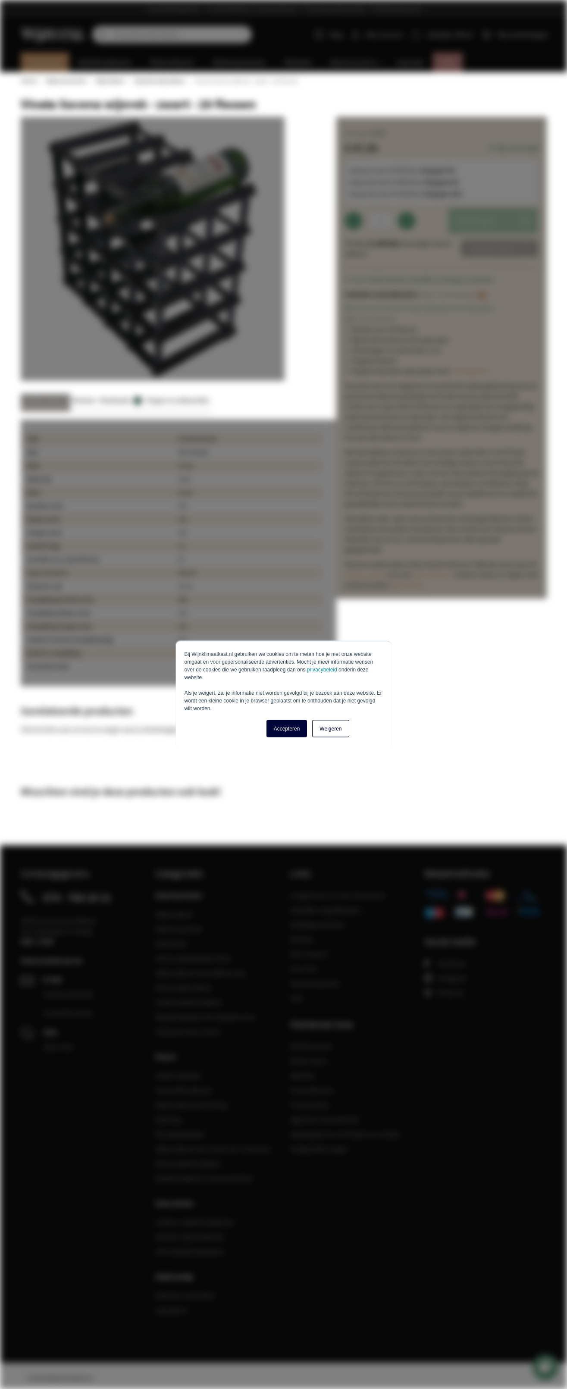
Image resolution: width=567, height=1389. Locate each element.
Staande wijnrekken (159, 81)
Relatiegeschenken (317, 924)
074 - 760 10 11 (77, 897)
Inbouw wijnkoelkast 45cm (193, 958)
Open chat (58, 1046)
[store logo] (53, 29)
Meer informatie (45, 400)
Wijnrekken (110, 81)
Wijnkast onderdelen (185, 1295)
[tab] (45, 402)
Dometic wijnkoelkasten (190, 1236)
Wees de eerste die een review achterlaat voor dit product (419, 308)
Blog (329, 34)
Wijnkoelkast (174, 914)
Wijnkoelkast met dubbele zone (200, 973)
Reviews (83, 400)
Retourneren (308, 1061)
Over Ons (303, 968)
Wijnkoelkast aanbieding (191, 1105)
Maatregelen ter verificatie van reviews (345, 1134)
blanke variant (365, 574)
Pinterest (444, 992)
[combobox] (172, 34)
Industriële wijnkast (183, 1090)
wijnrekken (407, 584)
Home (28, 81)
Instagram (446, 978)
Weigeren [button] (330, 728)
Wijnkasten (171, 943)
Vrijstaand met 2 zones (187, 1031)
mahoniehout (432, 574)
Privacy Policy (309, 1105)
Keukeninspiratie (315, 983)
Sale (296, 998)
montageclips (469, 371)
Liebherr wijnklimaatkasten (195, 1222)
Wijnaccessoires (66, 81)
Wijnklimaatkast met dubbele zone (205, 1017)
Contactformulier (68, 1013)
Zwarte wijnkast (178, 1075)
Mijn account (384, 34)
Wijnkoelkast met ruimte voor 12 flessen (213, 1148)
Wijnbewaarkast (178, 929)
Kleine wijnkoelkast (183, 987)
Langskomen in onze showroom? (338, 895)
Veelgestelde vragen (319, 1148)
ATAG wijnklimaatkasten (190, 1251)
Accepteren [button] (287, 728)
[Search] (101, 34)
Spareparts (171, 1310)
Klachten (303, 1075)
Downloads (121, 400)
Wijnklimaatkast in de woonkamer (204, 1178)
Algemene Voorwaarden (325, 1119)
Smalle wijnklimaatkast (188, 1002)
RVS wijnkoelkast (179, 1134)
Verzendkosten (312, 1090)
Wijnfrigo (168, 1119)
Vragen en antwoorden (177, 400)
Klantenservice (311, 1046)
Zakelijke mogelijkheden (325, 910)
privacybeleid (322, 669)
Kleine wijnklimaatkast (187, 1163)
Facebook (445, 963)
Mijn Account (309, 954)
